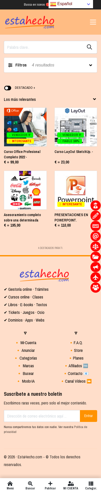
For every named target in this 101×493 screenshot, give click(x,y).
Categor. (91, 485)
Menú (10, 485)
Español (61, 4)
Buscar (30, 485)
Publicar (50, 485)
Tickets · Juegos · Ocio (25, 312)
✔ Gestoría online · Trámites (26, 289)
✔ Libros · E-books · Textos (25, 304)
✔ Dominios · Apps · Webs (24, 320)
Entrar (88, 415)
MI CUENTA (71, 485)
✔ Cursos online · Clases (23, 297)
